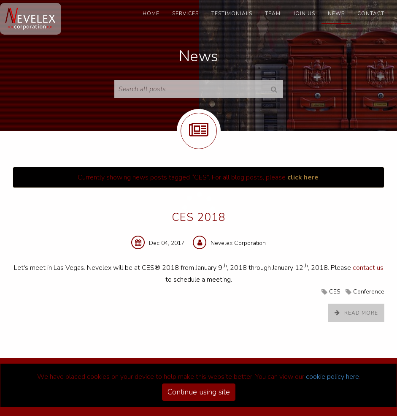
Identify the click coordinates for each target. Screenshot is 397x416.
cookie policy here (332, 376)
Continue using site (198, 392)
